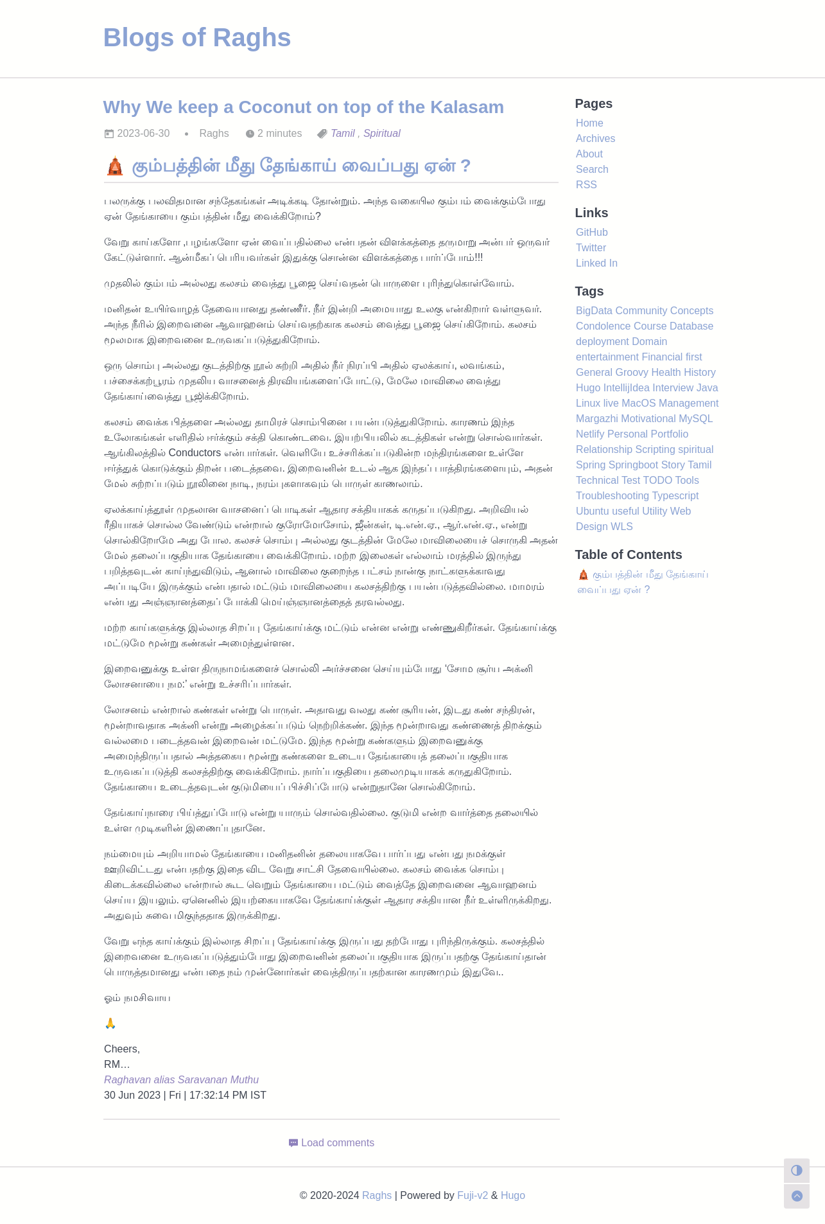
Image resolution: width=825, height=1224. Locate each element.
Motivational (648, 418)
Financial (661, 356)
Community (641, 310)
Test (630, 480)
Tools (687, 480)
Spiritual (382, 133)
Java (707, 387)
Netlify (590, 434)
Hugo (588, 387)
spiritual (695, 449)
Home (590, 123)
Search (592, 169)
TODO (657, 480)
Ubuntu (592, 511)
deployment (602, 341)
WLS (622, 526)
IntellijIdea (627, 387)
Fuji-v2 (472, 1195)
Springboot (633, 464)
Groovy (631, 372)
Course (650, 326)
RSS (586, 184)
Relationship (604, 449)
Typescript (675, 495)
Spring (590, 464)
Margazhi (597, 418)
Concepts (692, 310)
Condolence (603, 326)
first (694, 356)
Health (666, 372)
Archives (595, 138)
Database (692, 326)
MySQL (696, 418)
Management (688, 403)
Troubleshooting (612, 495)
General (594, 372)
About (589, 153)
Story (673, 464)
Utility (654, 511)
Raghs (377, 1195)
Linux (588, 403)
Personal (627, 434)
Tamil (343, 133)
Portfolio (670, 434)
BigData (594, 310)
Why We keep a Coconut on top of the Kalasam (304, 107)
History (700, 372)
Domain (649, 341)
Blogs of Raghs (197, 37)
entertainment (607, 356)
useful (625, 511)
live (611, 403)
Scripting (655, 449)
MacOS (638, 403)
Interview (672, 387)
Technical (597, 480)
